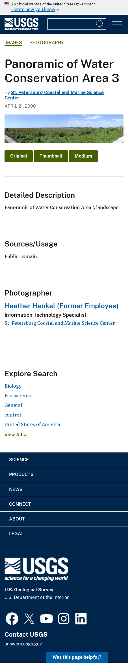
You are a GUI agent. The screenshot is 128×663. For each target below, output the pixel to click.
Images (13, 42)
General (13, 405)
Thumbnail (51, 156)
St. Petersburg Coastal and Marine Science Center (60, 323)
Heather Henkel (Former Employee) (62, 306)
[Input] (76, 24)
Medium (83, 156)
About (17, 519)
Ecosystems (18, 395)
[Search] (100, 24)
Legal (16, 533)
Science (19, 459)
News (16, 489)
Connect (20, 504)
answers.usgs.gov (23, 644)
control (13, 415)
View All (16, 434)
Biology (13, 386)
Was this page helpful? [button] (77, 657)
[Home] (21, 29)
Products (21, 474)
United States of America (32, 424)
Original (18, 156)
